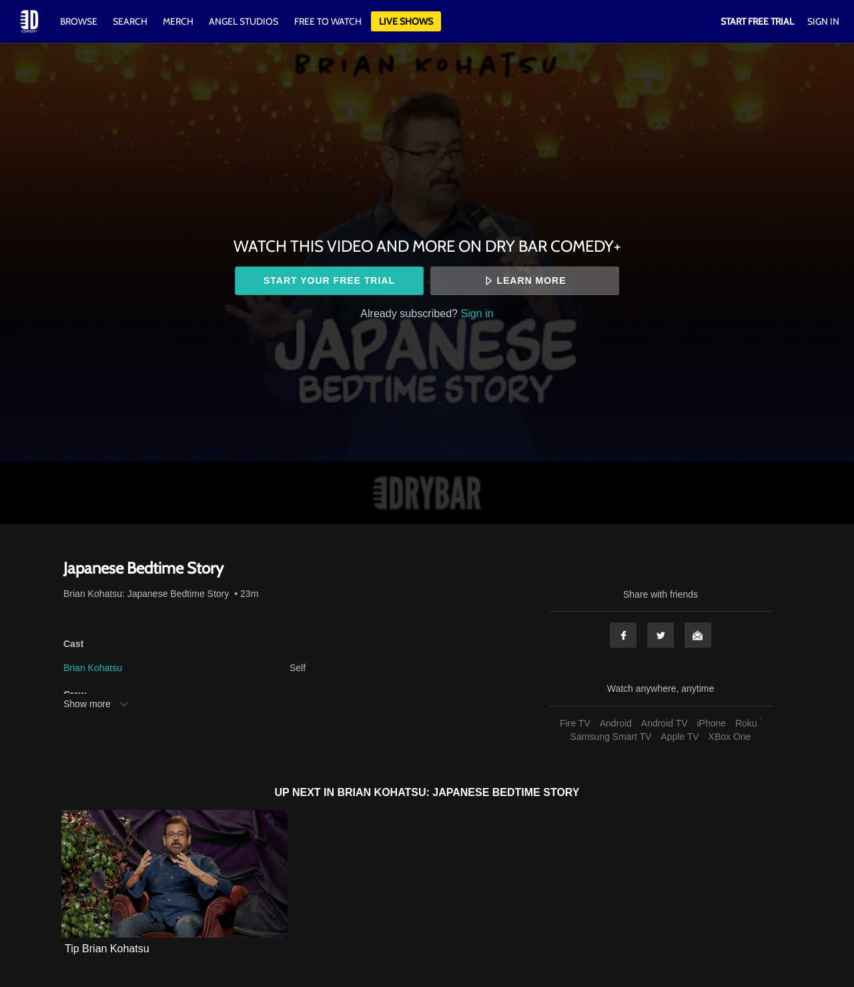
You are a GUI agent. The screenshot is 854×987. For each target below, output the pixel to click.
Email (698, 635)
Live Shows (406, 21)
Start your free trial (329, 280)
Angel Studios (243, 21)
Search (131, 21)
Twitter (661, 635)
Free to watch (328, 21)
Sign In (823, 21)
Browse (79, 21)
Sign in (477, 313)
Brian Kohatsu (92, 667)
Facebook (623, 635)
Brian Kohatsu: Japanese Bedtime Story (146, 593)
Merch (178, 21)
